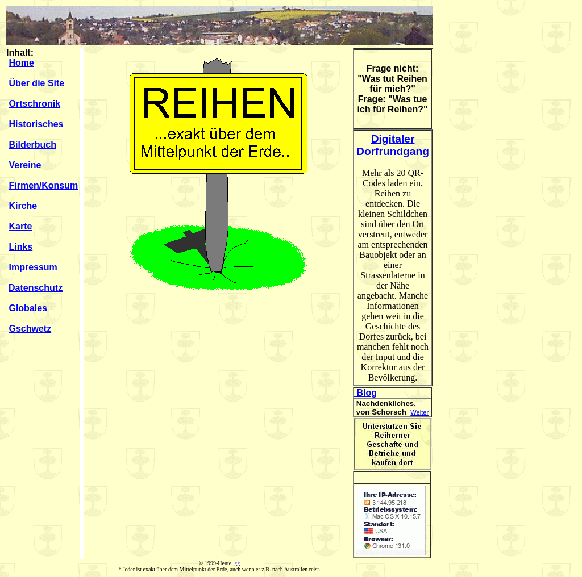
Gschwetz (30, 328)
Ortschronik (34, 103)
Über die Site (36, 83)
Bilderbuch (32, 144)
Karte (20, 226)
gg (237, 563)
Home (21, 63)
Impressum (33, 267)
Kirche (23, 206)
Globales (28, 308)
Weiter (419, 412)
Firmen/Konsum (43, 185)
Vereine (25, 165)
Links (20, 247)
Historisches (36, 124)
